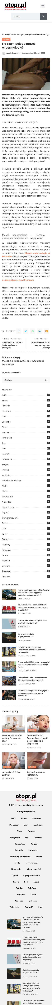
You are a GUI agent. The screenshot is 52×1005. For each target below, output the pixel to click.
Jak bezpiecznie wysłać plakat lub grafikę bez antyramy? (32, 957)
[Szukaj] (43, 16)
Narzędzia (6, 502)
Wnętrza (6, 560)
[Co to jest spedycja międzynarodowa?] (9, 637)
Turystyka (6, 550)
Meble (4, 486)
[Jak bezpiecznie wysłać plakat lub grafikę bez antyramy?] (9, 624)
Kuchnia (5, 470)
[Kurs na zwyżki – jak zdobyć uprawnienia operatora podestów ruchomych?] (9, 652)
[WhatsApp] (32, 331)
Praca (4, 523)
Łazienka (6, 475)
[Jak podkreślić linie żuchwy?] (13, 760)
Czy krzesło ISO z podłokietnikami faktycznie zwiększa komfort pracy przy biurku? (33, 607)
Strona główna (8, 34)
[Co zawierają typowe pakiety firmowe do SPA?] (13, 723)
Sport (4, 534)
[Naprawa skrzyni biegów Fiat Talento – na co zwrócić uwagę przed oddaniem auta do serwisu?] (9, 594)
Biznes (5, 400)
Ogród (5, 512)
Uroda (6, 39)
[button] (42, 6)
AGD (4, 395)
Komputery (7, 459)
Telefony (6, 544)
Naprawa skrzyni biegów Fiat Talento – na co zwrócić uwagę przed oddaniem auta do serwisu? (33, 592)
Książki (5, 464)
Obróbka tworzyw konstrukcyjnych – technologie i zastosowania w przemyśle (33, 693)
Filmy (4, 427)
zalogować (20, 361)
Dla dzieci (6, 411)
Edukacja (6, 422)
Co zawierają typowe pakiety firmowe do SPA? (12, 738)
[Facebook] (18, 331)
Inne (4, 448)
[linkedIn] (39, 331)
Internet (5, 454)
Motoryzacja (7, 496)
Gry (3, 443)
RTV (4, 528)
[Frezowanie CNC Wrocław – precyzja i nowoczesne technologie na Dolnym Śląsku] (9, 666)
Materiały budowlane (11, 480)
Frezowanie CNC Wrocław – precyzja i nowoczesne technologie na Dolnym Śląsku (34, 664)
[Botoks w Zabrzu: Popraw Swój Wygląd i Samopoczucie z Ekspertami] (38, 723)
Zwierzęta (6, 571)
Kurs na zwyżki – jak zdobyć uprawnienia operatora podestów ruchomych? (32, 649)
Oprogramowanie (10, 518)
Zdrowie (6, 566)
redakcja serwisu (13, 53)
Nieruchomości (9, 507)
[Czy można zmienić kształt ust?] (38, 760)
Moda (4, 491)
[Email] (46, 331)
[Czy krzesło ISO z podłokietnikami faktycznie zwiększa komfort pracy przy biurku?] (9, 609)
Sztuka (5, 539)
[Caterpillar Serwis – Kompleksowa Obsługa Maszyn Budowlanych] (9, 681)
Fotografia (7, 438)
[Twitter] (25, 331)
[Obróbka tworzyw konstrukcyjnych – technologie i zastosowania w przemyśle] (9, 695)
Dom (4, 416)
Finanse (5, 432)
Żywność (6, 576)
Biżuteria (6, 406)
